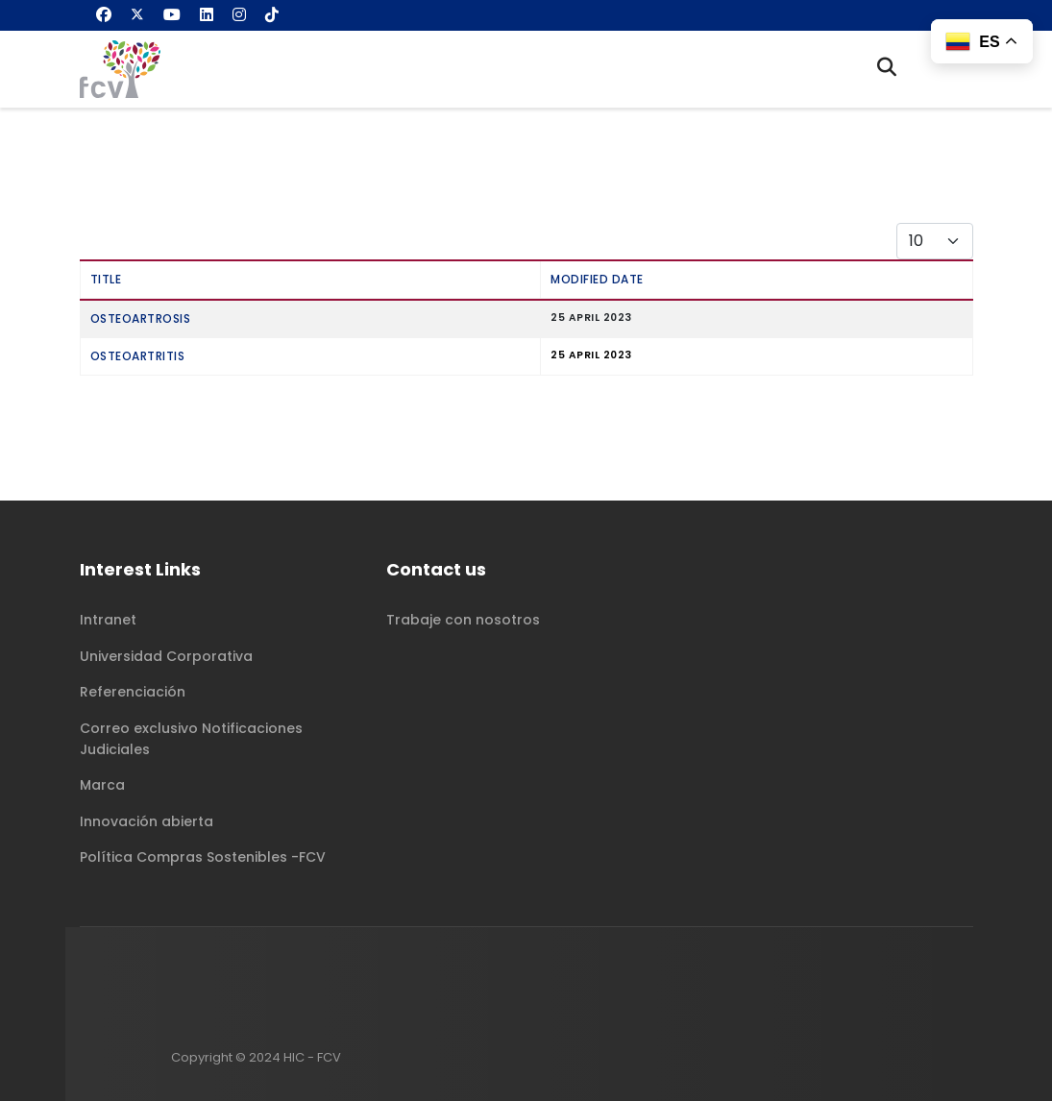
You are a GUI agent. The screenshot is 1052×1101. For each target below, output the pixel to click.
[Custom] (272, 15)
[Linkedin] (206, 15)
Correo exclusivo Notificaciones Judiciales (191, 739)
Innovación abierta (146, 821)
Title (106, 279)
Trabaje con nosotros (463, 619)
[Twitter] (137, 15)
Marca (102, 785)
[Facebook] (103, 15)
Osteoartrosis (140, 318)
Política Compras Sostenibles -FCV (203, 857)
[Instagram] (239, 15)
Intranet (108, 619)
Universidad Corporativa (166, 656)
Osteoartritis (137, 356)
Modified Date (597, 279)
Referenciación (132, 691)
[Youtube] (172, 15)
